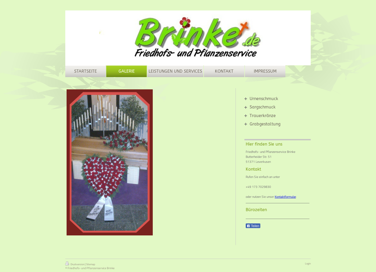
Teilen (253, 226)
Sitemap (90, 264)
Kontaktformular (285, 196)
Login (308, 263)
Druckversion (75, 264)
